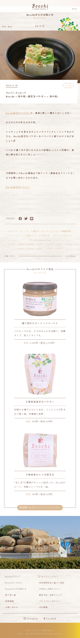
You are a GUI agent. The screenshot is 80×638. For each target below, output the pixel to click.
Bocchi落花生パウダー (18, 113)
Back (10, 27)
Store (74, 9)
